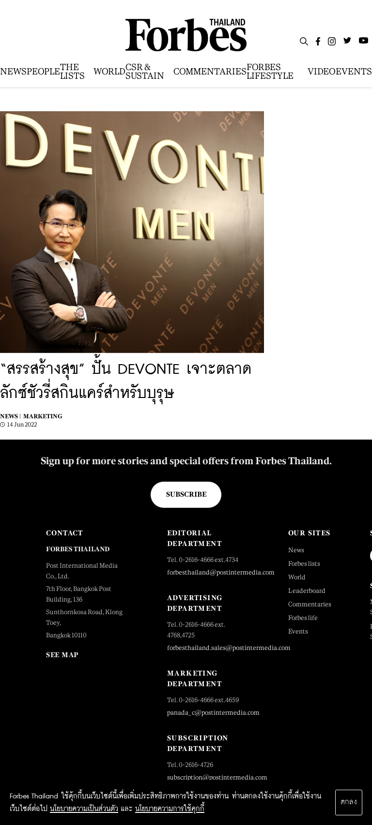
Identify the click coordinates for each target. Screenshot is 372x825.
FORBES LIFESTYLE (270, 71)
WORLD (109, 71)
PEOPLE (43, 71)
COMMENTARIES (210, 71)
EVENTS (354, 71)
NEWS (13, 71)
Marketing (42, 416)
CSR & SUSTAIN (144, 71)
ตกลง (349, 802)
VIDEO (322, 71)
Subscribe (186, 494)
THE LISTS (72, 71)
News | (10, 416)
